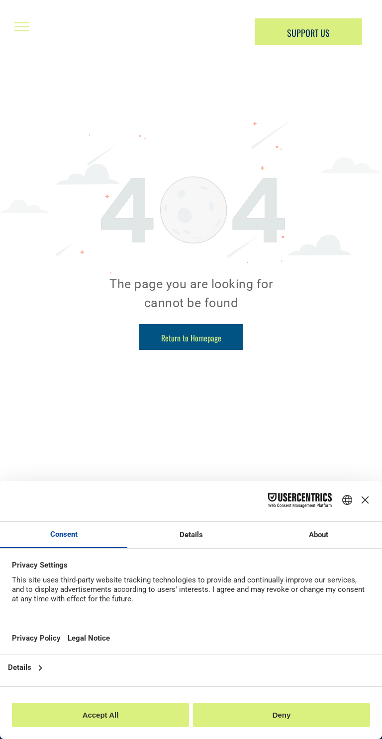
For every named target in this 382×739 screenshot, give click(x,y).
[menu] (22, 27)
